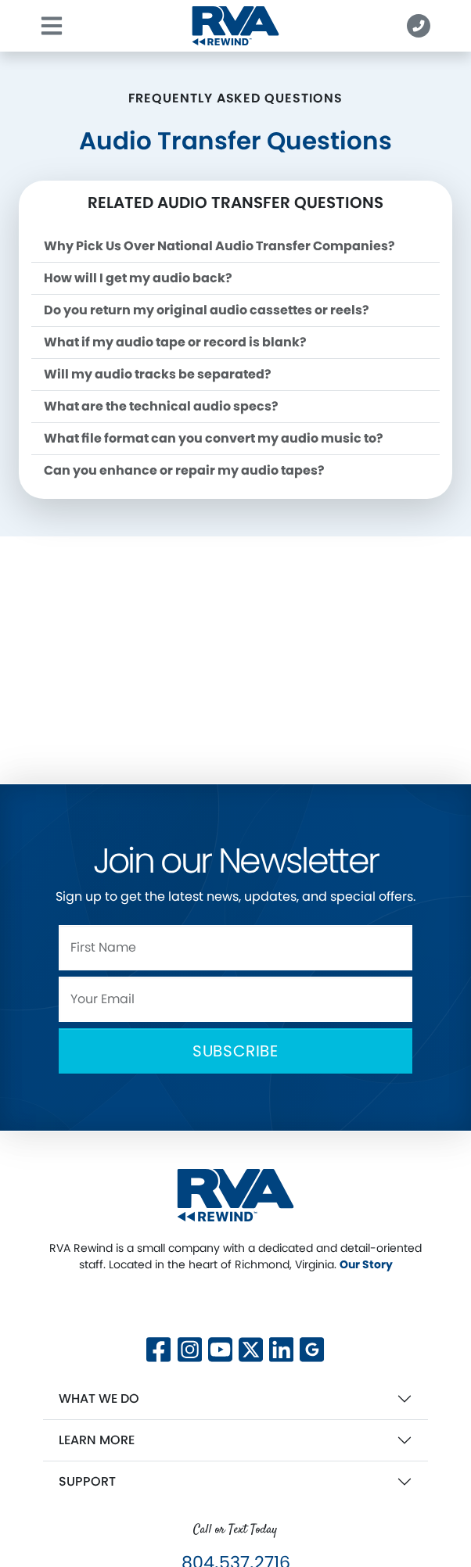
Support (87, 1481)
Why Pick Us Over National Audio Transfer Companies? (219, 246)
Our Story (366, 1264)
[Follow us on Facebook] (158, 1348)
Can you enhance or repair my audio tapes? (184, 470)
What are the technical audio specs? (161, 406)
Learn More (97, 1440)
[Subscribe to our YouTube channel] (220, 1348)
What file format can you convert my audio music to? (213, 438)
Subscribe (235, 1051)
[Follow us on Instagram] (190, 1348)
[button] (418, 26)
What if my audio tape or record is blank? (175, 342)
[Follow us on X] (251, 1303)
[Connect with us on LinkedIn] (281, 1348)
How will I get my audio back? (138, 278)
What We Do (99, 1398)
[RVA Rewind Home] (235, 1194)
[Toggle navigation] (52, 26)
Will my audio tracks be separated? (157, 374)
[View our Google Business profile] (312, 1348)
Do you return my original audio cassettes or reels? (206, 310)
